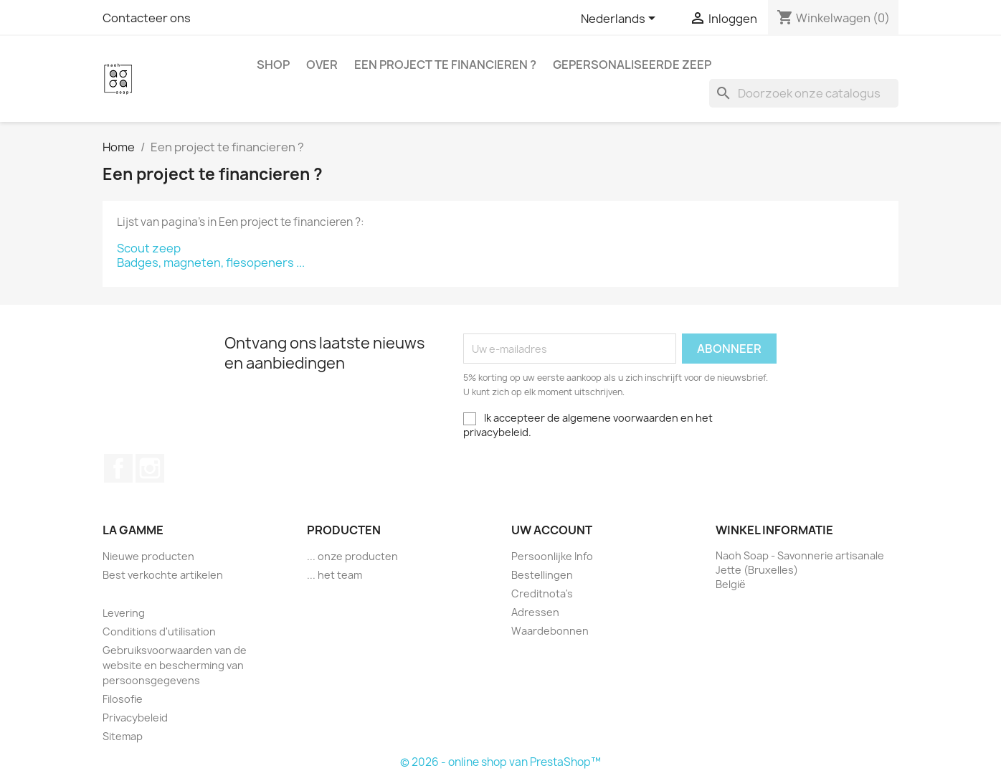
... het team (334, 575)
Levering (124, 613)
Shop (273, 64)
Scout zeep (149, 248)
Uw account (551, 530)
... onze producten (352, 556)
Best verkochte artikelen (163, 575)
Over (322, 64)
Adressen (535, 612)
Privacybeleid (135, 717)
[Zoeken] (803, 93)
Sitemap (123, 736)
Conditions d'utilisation (159, 631)
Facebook (118, 468)
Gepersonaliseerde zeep (632, 64)
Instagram (150, 468)
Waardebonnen (550, 631)
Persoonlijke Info (552, 556)
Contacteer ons (147, 18)
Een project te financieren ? (445, 64)
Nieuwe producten (148, 556)
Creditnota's (542, 593)
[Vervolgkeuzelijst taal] (620, 19)
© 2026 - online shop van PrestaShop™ (500, 762)
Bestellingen (542, 575)
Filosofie (123, 699)
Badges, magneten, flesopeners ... (211, 262)
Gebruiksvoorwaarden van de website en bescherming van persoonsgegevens (175, 665)
